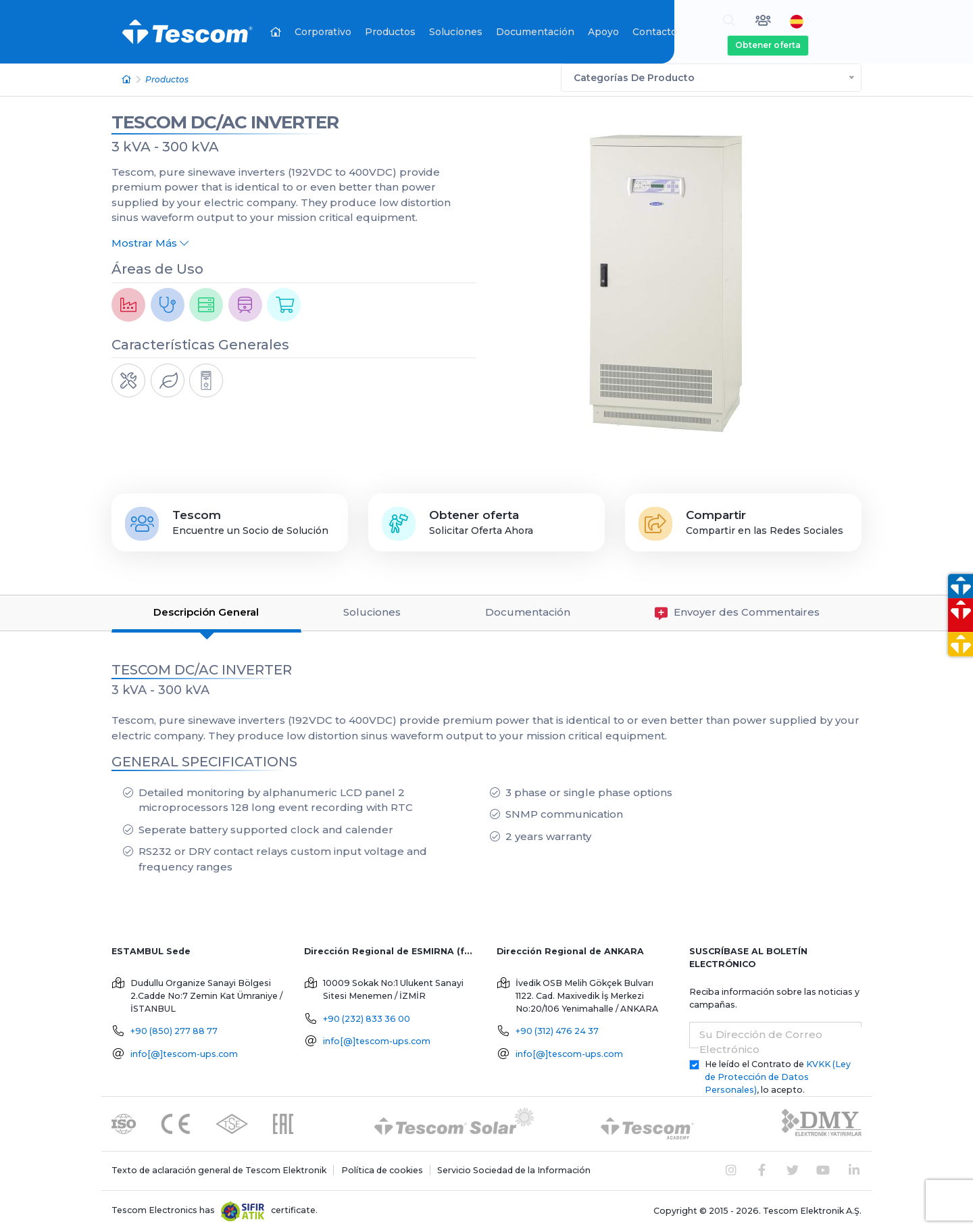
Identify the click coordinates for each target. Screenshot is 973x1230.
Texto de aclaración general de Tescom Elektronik (218, 1169)
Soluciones (455, 32)
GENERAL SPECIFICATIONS (204, 760)
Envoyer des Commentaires (737, 612)
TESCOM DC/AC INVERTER (225, 121)
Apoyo (603, 32)
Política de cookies (382, 1169)
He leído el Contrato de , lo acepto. (778, 1075)
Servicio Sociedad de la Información (514, 1169)
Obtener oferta (768, 45)
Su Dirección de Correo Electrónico (760, 1041)
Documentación (535, 32)
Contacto (654, 32)
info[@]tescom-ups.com (184, 1053)
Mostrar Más (150, 241)
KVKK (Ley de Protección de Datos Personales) (778, 1075)
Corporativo (323, 32)
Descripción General (206, 611)
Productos (390, 32)
